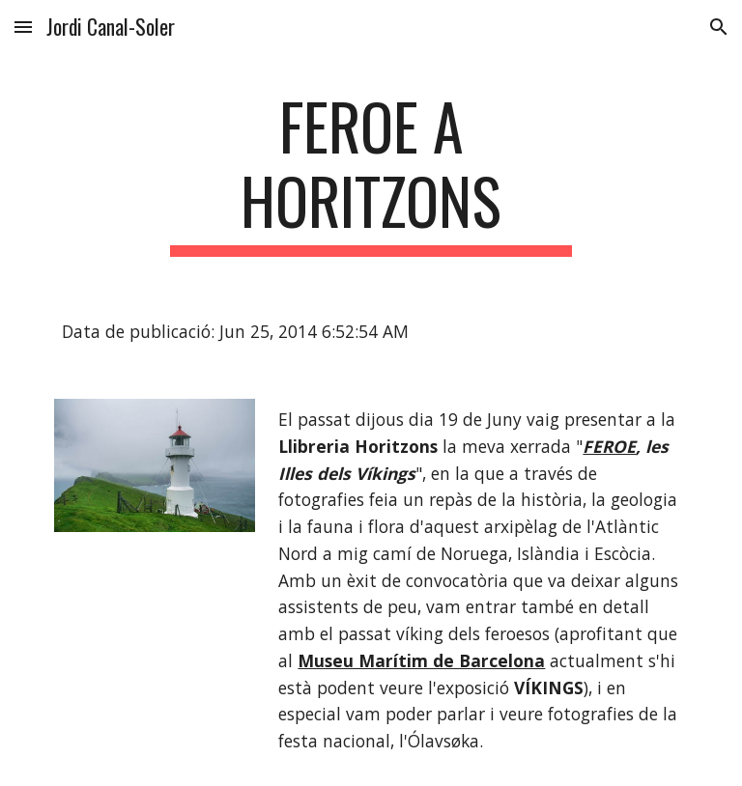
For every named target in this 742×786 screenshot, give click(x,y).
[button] (23, 26)
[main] (370, 173)
